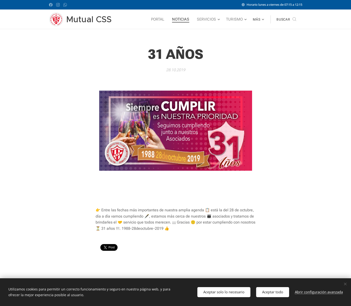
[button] (286, 19)
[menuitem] (163, 19)
